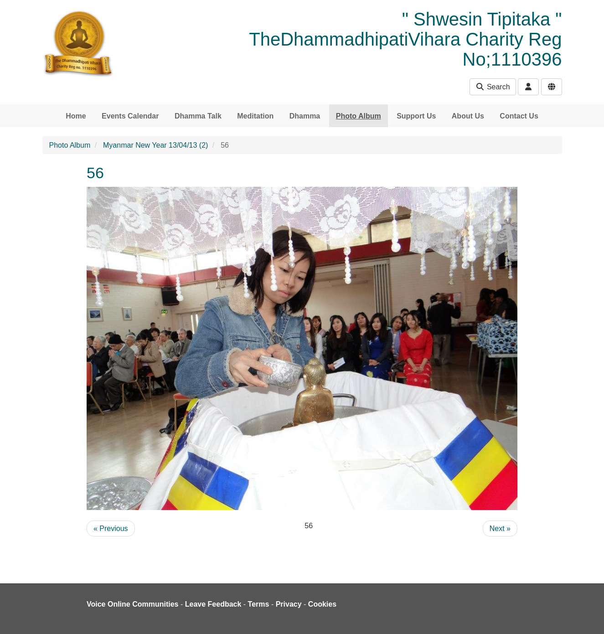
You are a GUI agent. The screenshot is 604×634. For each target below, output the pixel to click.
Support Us (416, 116)
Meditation (255, 116)
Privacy (289, 604)
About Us (468, 116)
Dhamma (304, 116)
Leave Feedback (213, 604)
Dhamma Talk (198, 116)
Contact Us (519, 116)
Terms (258, 604)
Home (76, 116)
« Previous (110, 528)
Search (492, 87)
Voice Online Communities (133, 604)
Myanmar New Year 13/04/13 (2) (155, 145)
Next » (500, 528)
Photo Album (358, 116)
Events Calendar (130, 116)
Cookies (322, 604)
